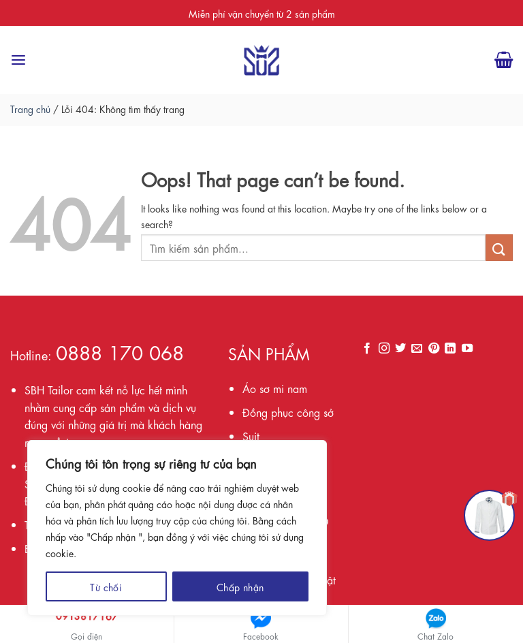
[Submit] (499, 247)
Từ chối (106, 586)
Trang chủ (30, 108)
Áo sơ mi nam (274, 388)
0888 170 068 (120, 351)
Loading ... (436, 448)
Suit (250, 435)
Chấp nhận (240, 586)
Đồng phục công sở (288, 412)
